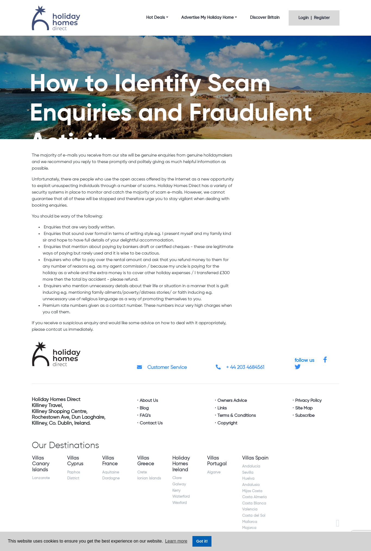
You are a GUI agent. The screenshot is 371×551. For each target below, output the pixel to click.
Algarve (213, 472)
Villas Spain (255, 458)
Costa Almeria (254, 497)
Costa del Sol (253, 516)
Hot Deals (155, 18)
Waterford (181, 496)
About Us (149, 401)
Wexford (179, 503)
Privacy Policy (308, 401)
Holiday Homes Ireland (181, 464)
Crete (142, 472)
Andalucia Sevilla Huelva (251, 472)
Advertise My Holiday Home (207, 18)
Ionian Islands (149, 478)
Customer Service (162, 367)
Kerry (176, 490)
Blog (144, 408)
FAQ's (145, 416)
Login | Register (314, 18)
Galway (179, 484)
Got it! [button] (202, 541)
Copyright (227, 423)
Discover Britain (264, 18)
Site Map (304, 408)
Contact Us (151, 423)
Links (222, 408)
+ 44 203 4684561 (240, 367)
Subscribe (304, 416)
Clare (177, 478)
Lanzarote (41, 478)
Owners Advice (232, 401)
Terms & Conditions (236, 416)
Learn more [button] (176, 541)
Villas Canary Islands (40, 464)
